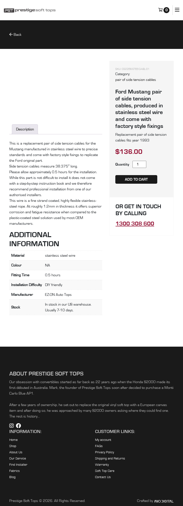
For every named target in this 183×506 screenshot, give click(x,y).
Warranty (102, 464)
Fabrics (14, 471)
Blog (12, 477)
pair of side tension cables (135, 80)
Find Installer (18, 464)
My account (103, 440)
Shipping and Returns (110, 458)
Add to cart (136, 179)
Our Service (17, 458)
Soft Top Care (104, 471)
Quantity (122, 164)
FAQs (99, 446)
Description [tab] (25, 129)
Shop (12, 446)
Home (13, 440)
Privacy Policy (104, 452)
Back (15, 34)
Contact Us (103, 477)
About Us (15, 452)
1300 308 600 (135, 224)
